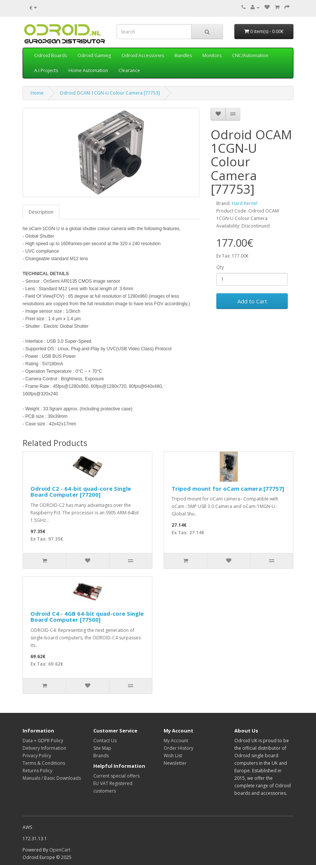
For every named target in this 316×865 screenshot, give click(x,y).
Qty (220, 267)
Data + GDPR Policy (43, 740)
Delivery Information (44, 748)
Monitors (212, 55)
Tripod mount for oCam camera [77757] (228, 488)
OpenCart (59, 850)
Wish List (173, 755)
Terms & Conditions (44, 763)
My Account (176, 740)
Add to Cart (252, 301)
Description (41, 212)
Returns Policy (37, 770)
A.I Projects (46, 70)
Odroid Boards (50, 55)
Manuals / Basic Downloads (52, 778)
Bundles (183, 55)
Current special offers (116, 776)
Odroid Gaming (94, 55)
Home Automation (88, 70)
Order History (178, 748)
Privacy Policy (37, 755)
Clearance (129, 70)
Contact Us (105, 740)
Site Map (102, 748)
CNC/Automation (250, 55)
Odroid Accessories (143, 55)
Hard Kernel (244, 203)
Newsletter (175, 763)
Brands (101, 755)
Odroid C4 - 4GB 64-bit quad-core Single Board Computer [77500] (87, 617)
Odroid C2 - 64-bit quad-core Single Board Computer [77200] (80, 492)
